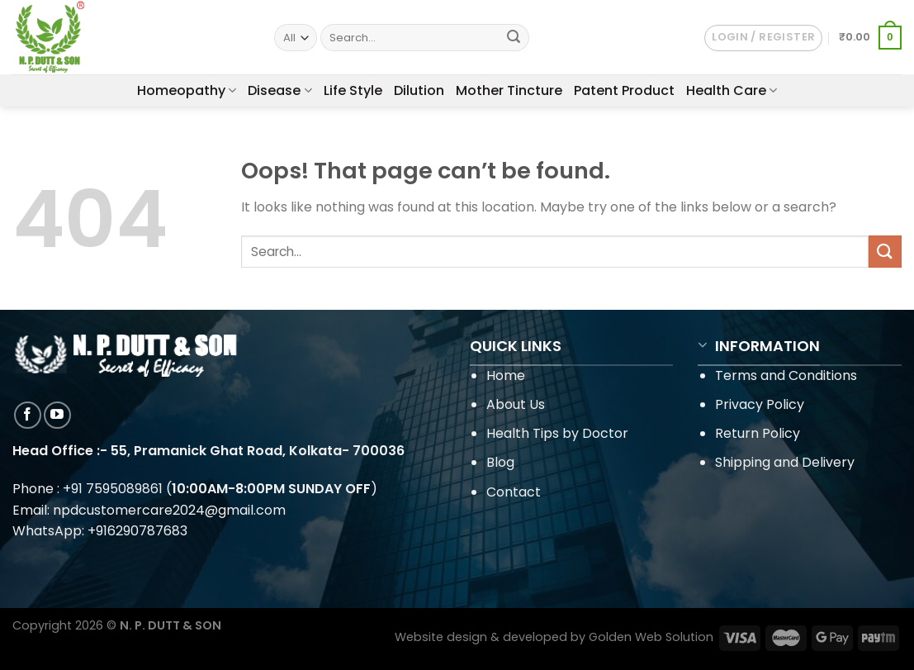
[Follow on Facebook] (27, 415)
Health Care (731, 90)
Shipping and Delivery (785, 462)
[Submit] (514, 38)
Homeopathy (186, 90)
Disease (279, 90)
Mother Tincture (509, 90)
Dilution (419, 90)
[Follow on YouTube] (57, 415)
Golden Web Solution (651, 637)
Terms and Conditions (786, 375)
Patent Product (624, 90)
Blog (500, 462)
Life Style (353, 90)
